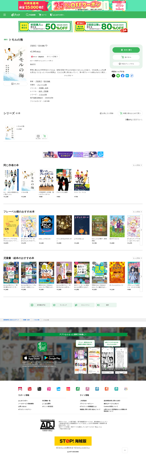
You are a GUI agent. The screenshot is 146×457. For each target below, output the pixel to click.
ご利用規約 (83, 400)
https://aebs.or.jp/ (65, 429)
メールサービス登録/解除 (26, 403)
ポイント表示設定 (47, 406)
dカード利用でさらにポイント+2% (40, 61)
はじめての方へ (23, 400)
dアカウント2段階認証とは (88, 406)
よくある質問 (46, 403)
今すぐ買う (128, 50)
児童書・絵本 (43, 88)
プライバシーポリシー (87, 403)
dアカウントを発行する (64, 447)
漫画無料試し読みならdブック (11, 319)
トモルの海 (20, 126)
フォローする (46, 45)
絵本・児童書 (43, 91)
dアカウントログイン (24, 409)
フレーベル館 (42, 85)
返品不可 (33, 64)
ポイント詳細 (51, 56)
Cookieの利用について (111, 406)
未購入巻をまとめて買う (132, 113)
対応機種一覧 (46, 400)
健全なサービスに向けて (111, 403)
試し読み (17, 84)
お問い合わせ (22, 406)
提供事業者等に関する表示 (112, 400)
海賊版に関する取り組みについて (90, 409)
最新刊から (138, 120)
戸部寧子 (33, 46)
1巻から (128, 120)
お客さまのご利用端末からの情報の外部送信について (115, 410)
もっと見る (136, 165)
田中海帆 (41, 46)
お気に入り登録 (107, 113)
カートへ (128, 57)
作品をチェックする (127, 64)
